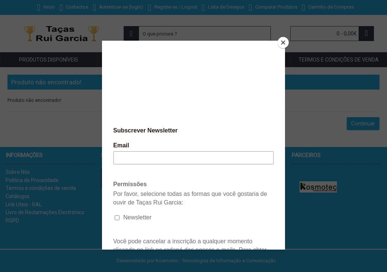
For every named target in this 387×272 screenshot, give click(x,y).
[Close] (283, 42)
